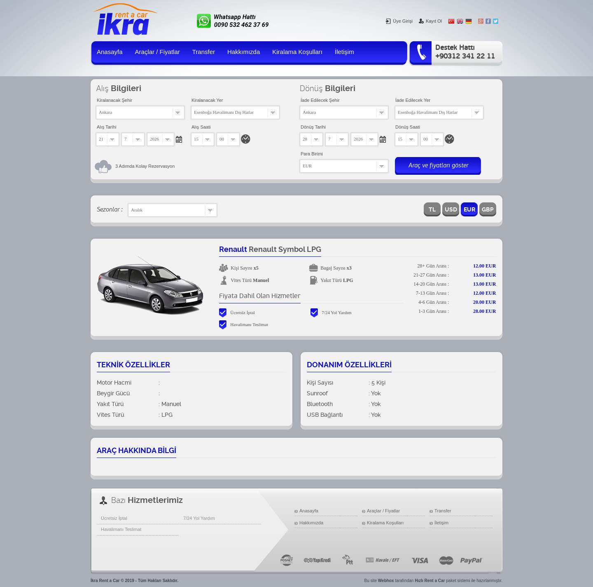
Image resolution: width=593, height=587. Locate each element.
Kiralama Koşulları (297, 51)
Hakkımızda (243, 51)
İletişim (344, 51)
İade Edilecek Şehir (320, 100)
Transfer (203, 51)
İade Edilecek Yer (412, 100)
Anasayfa (110, 51)
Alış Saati (200, 126)
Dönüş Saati (407, 126)
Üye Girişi (399, 21)
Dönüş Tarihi (313, 126)
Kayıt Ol (430, 21)
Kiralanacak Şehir (114, 100)
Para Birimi (312, 153)
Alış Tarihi (106, 126)
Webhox (386, 580)
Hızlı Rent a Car (430, 580)
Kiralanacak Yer (207, 100)
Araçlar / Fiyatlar (157, 51)
